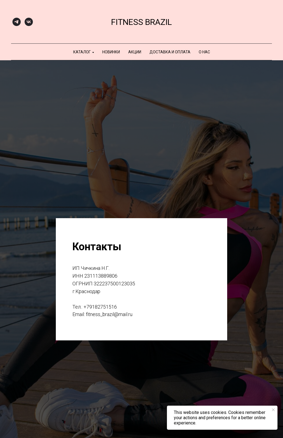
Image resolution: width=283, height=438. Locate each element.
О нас (204, 52)
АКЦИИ (134, 52)
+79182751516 (100, 307)
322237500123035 (114, 283)
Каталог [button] (82, 52)
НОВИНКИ (111, 52)
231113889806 (100, 276)
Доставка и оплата (170, 52)
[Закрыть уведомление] (273, 410)
